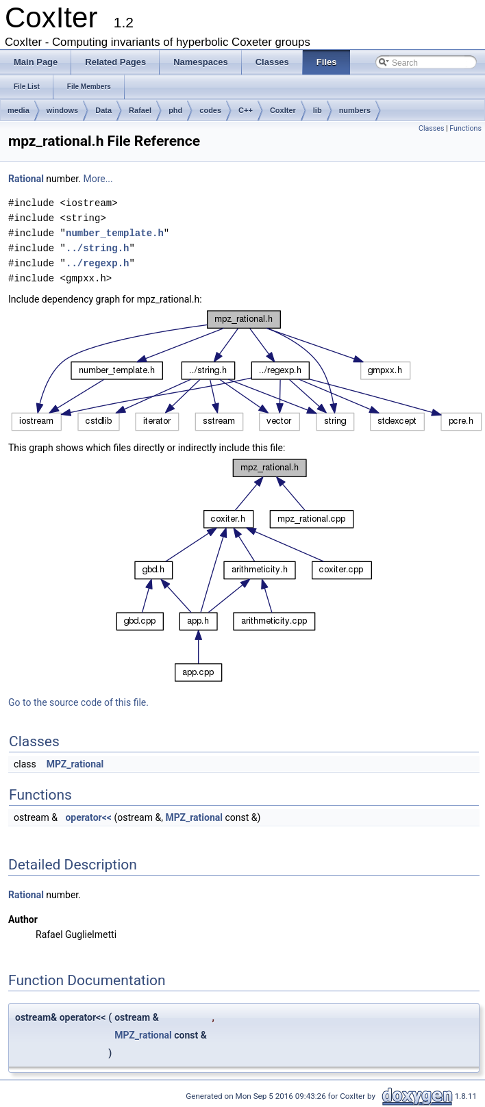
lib (317, 110)
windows (62, 110)
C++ (245, 110)
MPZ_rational (75, 764)
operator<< (88, 817)
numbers (355, 110)
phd (175, 110)
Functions (465, 128)
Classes (431, 128)
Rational (26, 178)
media (18, 110)
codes (210, 110)
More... (97, 178)
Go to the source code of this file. (78, 702)
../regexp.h (97, 263)
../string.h (97, 248)
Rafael (140, 110)
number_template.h (115, 233)
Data (103, 110)
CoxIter (283, 110)
